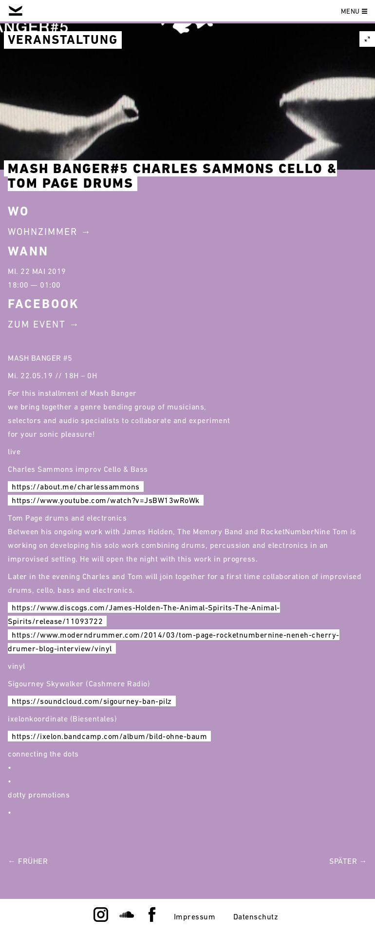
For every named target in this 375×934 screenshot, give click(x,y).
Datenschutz (256, 916)
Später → (348, 860)
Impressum (195, 916)
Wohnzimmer (42, 231)
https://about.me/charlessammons (76, 486)
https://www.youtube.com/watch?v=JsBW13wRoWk (106, 500)
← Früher (28, 860)
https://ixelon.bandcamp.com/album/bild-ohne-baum (109, 736)
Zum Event (37, 324)
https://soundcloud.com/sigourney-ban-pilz (92, 701)
